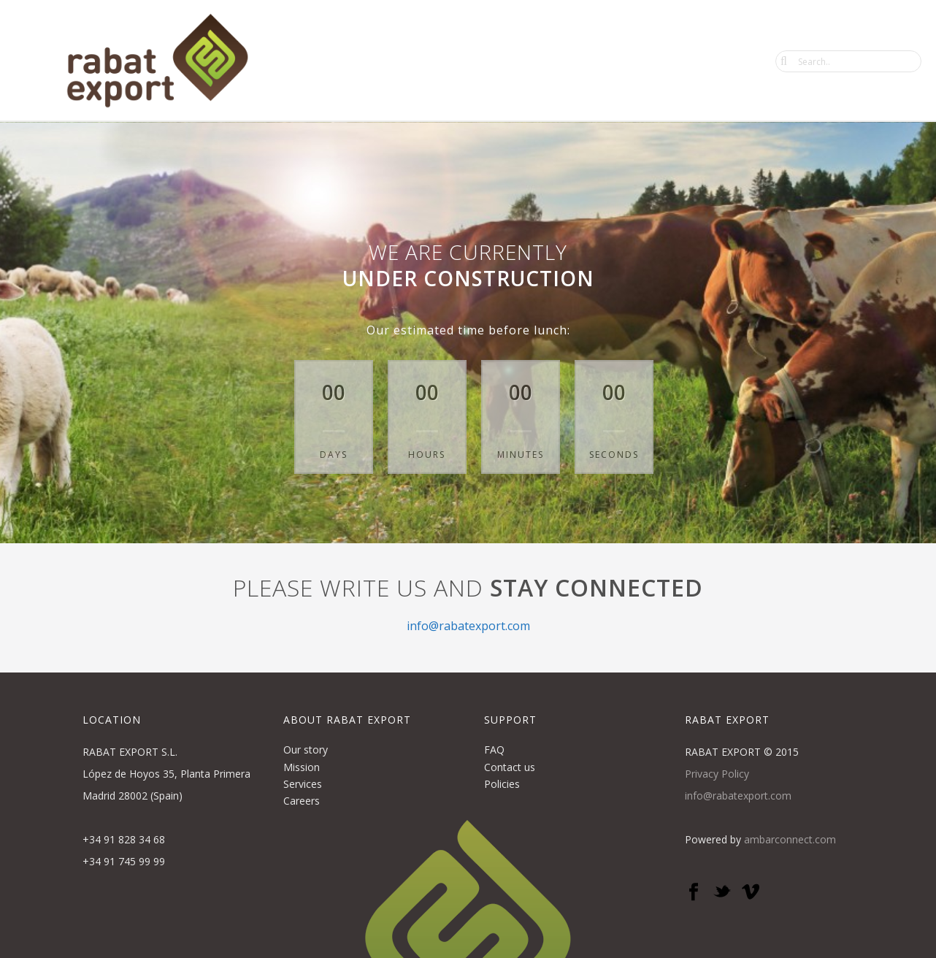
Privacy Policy (717, 774)
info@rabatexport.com (468, 626)
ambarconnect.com (790, 839)
